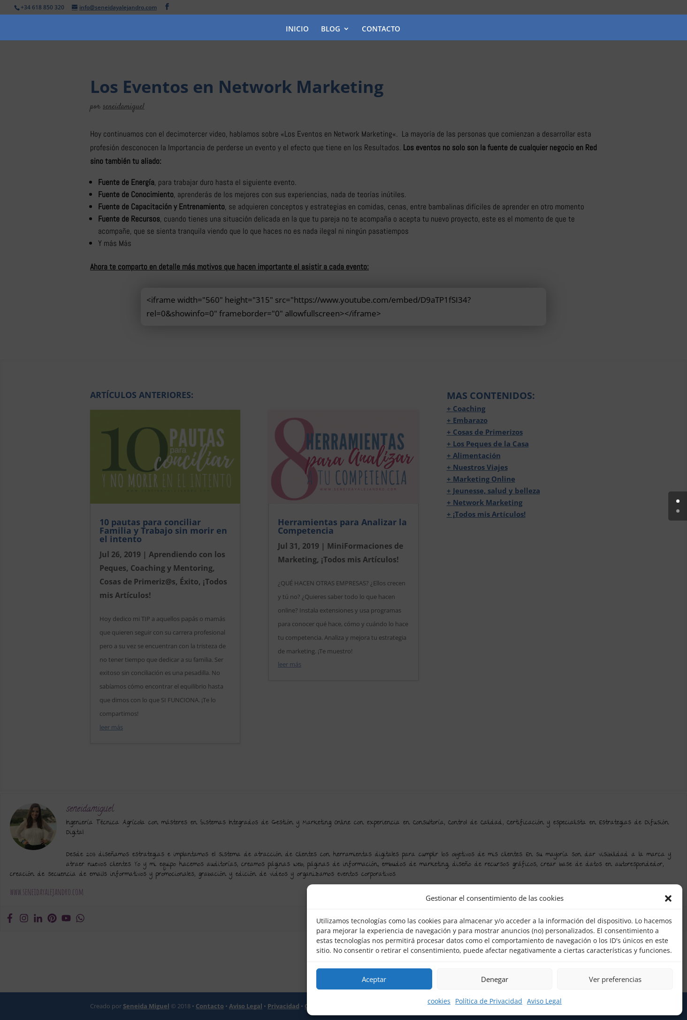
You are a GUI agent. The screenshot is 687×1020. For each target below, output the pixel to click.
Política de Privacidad (488, 1001)
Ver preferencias (615, 979)
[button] (668, 898)
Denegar (494, 979)
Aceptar (374, 979)
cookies (438, 1001)
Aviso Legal (544, 1001)
